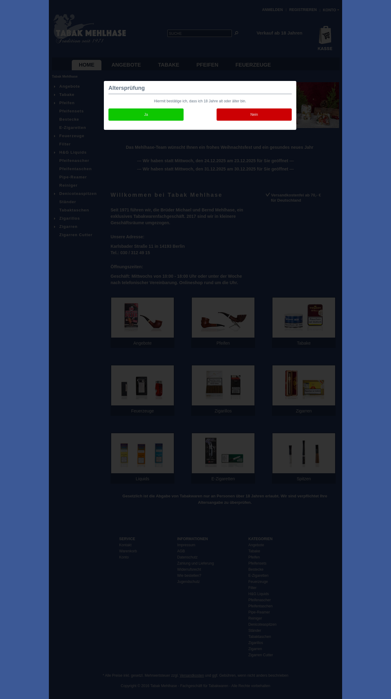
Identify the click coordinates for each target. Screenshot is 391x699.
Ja (146, 114)
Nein (254, 114)
